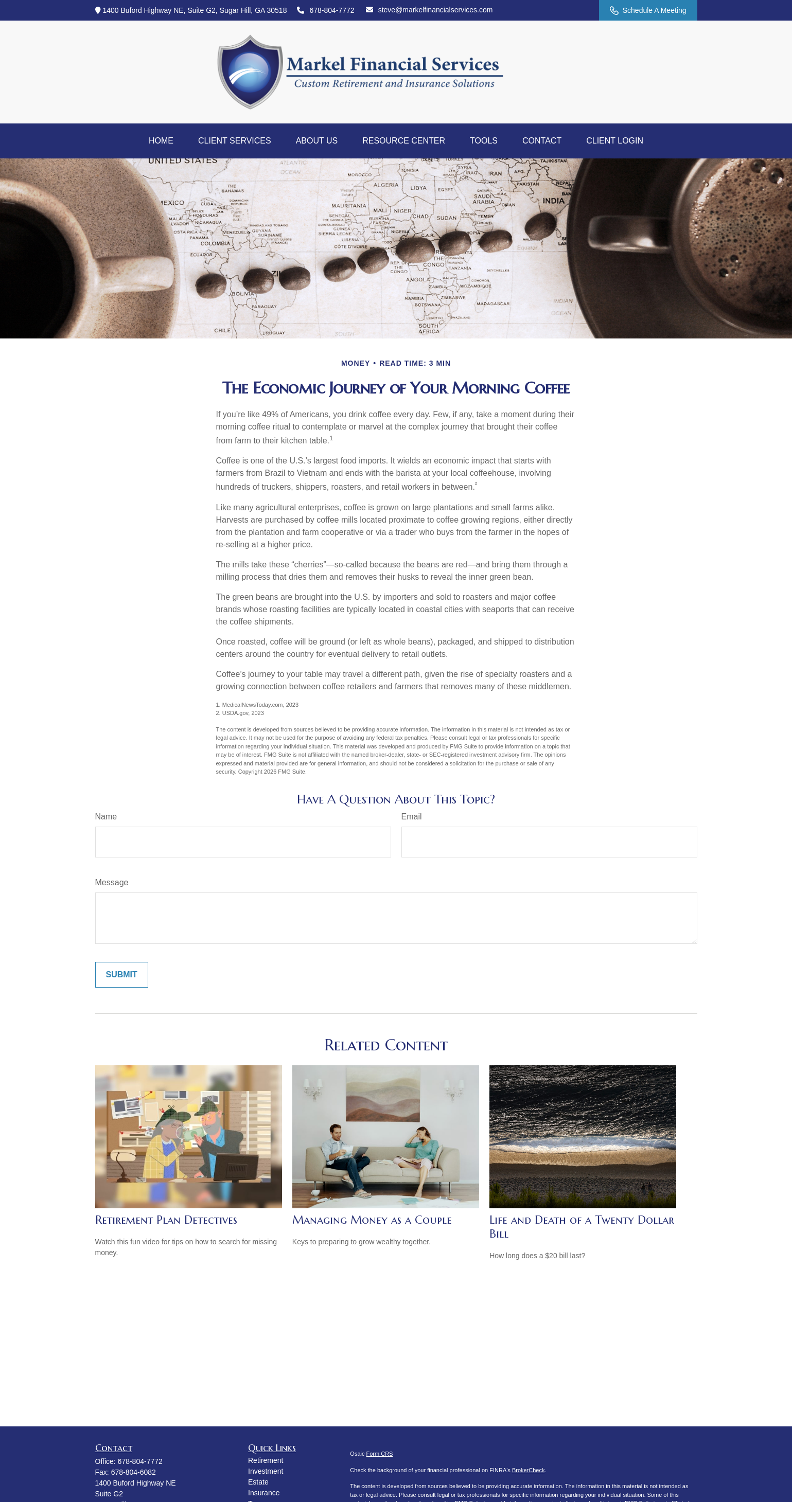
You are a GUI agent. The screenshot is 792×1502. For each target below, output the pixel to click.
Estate (258, 1482)
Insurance (263, 1493)
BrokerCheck (528, 1470)
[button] (161, 141)
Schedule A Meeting (648, 10)
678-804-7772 (325, 10)
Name (106, 816)
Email (411, 816)
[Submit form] (121, 975)
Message (112, 882)
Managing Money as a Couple (372, 1220)
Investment (265, 1471)
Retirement (265, 1460)
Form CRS (379, 1454)
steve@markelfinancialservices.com (429, 10)
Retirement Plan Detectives (166, 1220)
